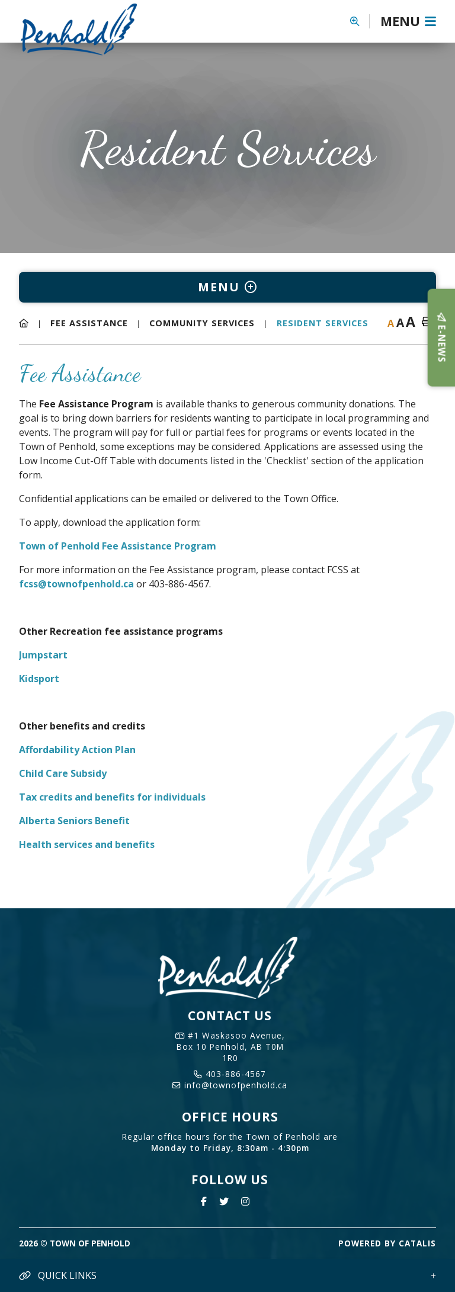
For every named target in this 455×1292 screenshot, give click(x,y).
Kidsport (39, 678)
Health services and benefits (87, 844)
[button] (360, 21)
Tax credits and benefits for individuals (112, 797)
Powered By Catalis (387, 1243)
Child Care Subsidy (63, 773)
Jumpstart (43, 654)
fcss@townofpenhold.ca (76, 583)
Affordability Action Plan (77, 749)
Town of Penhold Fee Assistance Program (117, 545)
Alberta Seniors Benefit (74, 820)
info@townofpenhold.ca (229, 1085)
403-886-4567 (230, 1073)
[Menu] (408, 21)
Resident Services (323, 323)
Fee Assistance (89, 323)
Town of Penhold (88, 28)
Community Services (202, 323)
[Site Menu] (227, 287)
